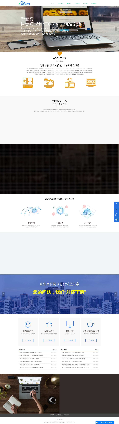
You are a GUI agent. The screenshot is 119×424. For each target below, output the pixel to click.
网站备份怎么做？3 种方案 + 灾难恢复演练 (73, 352)
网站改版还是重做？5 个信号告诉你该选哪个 (31, 355)
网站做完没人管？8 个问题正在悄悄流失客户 (31, 367)
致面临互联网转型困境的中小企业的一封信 (31, 352)
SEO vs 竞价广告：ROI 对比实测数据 (29, 358)
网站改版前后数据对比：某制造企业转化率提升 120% (75, 364)
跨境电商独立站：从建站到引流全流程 (72, 361)
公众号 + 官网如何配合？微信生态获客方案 (73, 355)
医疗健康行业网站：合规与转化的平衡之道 (31, 361)
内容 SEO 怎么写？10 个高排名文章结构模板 (73, 358)
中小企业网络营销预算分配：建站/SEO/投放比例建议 (75, 367)
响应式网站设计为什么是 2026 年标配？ (30, 364)
